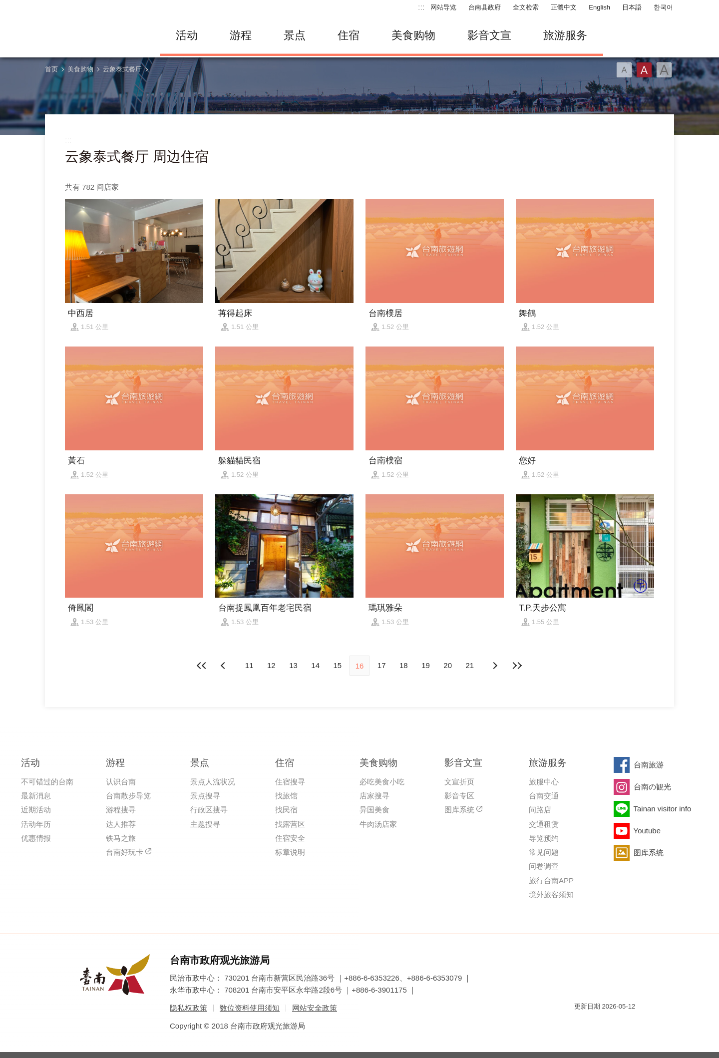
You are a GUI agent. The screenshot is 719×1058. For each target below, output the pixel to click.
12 (271, 665)
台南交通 (544, 795)
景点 (295, 35)
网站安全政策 (314, 1008)
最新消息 (36, 795)
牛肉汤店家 (378, 824)
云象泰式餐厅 (122, 69)
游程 (241, 35)
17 (381, 665)
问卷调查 (544, 866)
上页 (495, 666)
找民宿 (286, 809)
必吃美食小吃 (382, 781)
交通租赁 (544, 824)
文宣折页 (459, 781)
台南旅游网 (95, 35)
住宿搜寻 (290, 781)
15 (337, 665)
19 (425, 665)
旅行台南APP (551, 880)
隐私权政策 (188, 1008)
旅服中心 (544, 781)
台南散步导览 (128, 795)
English (599, 7)
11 (249, 665)
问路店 (540, 809)
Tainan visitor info (663, 808)
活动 (187, 35)
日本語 (632, 7)
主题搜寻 (205, 824)
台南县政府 (484, 7)
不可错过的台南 (47, 781)
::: (421, 7)
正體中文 (564, 7)
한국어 (663, 7)
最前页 (202, 666)
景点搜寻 (205, 795)
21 (470, 665)
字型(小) (624, 69)
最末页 (517, 666)
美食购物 (413, 35)
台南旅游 (649, 764)
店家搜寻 (374, 795)
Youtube (647, 830)
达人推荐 (121, 824)
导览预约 (544, 838)
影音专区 (459, 795)
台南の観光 (652, 786)
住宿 (349, 35)
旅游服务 (565, 35)
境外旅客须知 (551, 894)
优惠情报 (36, 838)
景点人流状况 (212, 781)
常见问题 (544, 852)
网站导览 (443, 7)
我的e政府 (581, 1024)
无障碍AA (617, 1024)
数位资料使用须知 (250, 1008)
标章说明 (290, 852)
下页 (224, 666)
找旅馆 (286, 795)
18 (403, 665)
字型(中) (644, 69)
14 (315, 665)
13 (293, 665)
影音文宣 (489, 35)
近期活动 (36, 809)
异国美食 (374, 809)
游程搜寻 (121, 809)
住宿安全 (290, 838)
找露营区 (290, 824)
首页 (51, 69)
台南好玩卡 (124, 852)
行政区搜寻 (209, 809)
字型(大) (664, 69)
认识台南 (121, 781)
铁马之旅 (121, 838)
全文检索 (526, 7)
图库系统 (459, 809)
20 (447, 665)
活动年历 (36, 824)
